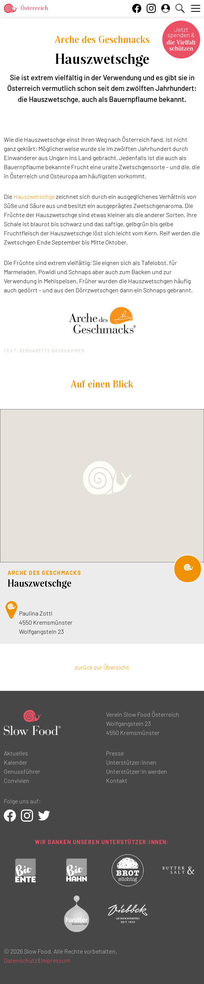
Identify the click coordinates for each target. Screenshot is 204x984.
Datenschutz (20, 960)
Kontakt (116, 780)
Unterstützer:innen (131, 762)
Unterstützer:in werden (136, 771)
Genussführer (22, 771)
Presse (115, 753)
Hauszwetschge (34, 196)
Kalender (15, 762)
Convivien (16, 780)
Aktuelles (16, 753)
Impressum (55, 960)
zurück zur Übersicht (102, 667)
